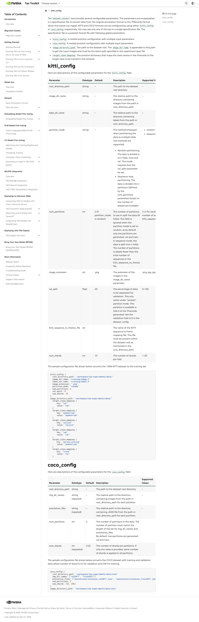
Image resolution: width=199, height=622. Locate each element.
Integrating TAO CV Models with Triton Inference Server (20, 203)
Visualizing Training (14, 153)
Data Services (12, 107)
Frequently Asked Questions (18, 266)
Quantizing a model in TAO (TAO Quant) (20, 163)
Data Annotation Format (17, 103)
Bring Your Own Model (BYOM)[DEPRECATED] (19, 249)
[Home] (46, 10)
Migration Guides (13, 35)
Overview (10, 24)
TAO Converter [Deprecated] (19, 209)
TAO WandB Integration (16, 181)
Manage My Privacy (27, 608)
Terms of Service (73, 608)
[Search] (186, 3)
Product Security (121, 608)
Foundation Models (14, 91)
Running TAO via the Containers (20, 66)
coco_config (167, 22)
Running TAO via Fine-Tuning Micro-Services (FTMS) (18, 53)
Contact (133, 608)
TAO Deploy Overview (15, 235)
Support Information (15, 279)
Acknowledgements (14, 284)
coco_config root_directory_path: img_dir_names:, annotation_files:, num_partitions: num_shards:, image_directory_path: (103, 580)
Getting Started (13, 47)
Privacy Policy (10, 608)
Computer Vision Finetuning (18, 157)
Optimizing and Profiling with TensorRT (19, 215)
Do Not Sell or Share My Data (50, 608)
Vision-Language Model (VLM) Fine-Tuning (19, 132)
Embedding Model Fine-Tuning (19, 119)
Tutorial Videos (12, 275)
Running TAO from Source (17, 75)
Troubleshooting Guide (16, 270)
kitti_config (167, 17)
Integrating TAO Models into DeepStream (18, 222)
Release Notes (12, 262)
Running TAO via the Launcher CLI (19, 61)
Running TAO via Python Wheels (20, 71)
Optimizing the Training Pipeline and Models (22, 147)
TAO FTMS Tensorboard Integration (22, 189)
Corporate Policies (103, 608)
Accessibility (88, 608)
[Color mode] (193, 3)
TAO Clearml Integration (17, 185)
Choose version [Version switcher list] (50, 3)
